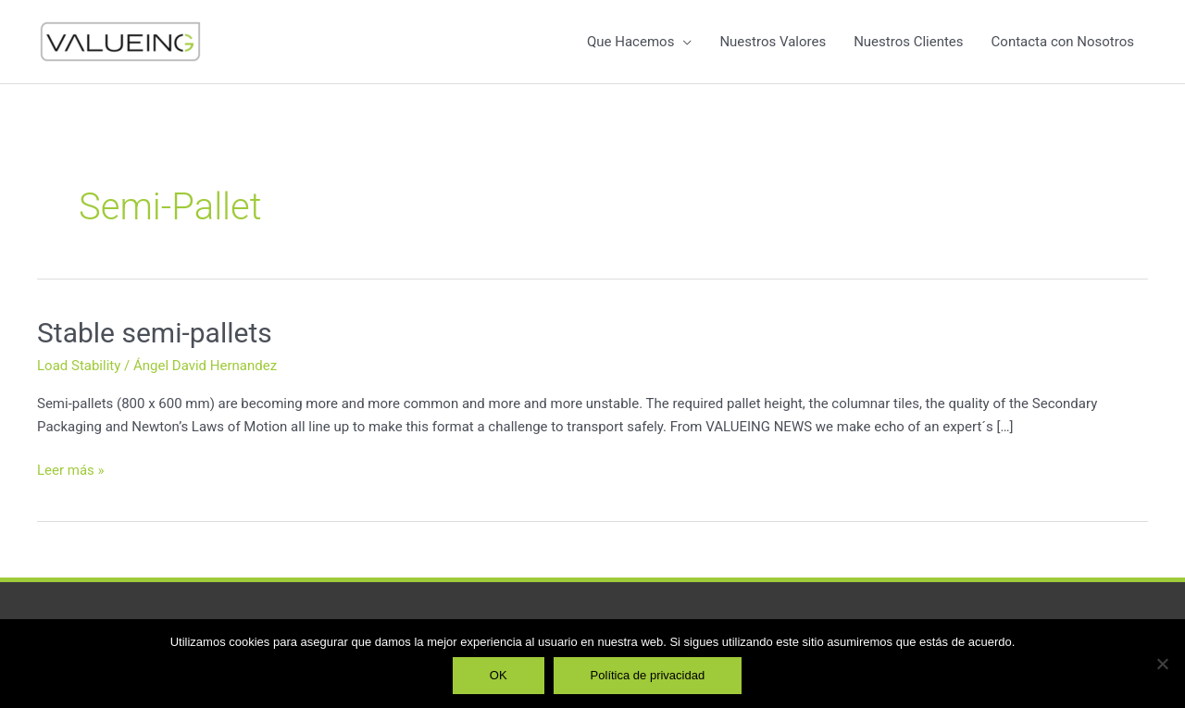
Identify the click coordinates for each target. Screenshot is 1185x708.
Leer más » (71, 468)
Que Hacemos (630, 41)
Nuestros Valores (772, 41)
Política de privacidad (648, 675)
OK (498, 675)
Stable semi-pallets (154, 333)
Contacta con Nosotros (1063, 41)
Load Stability (78, 365)
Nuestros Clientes (908, 41)
